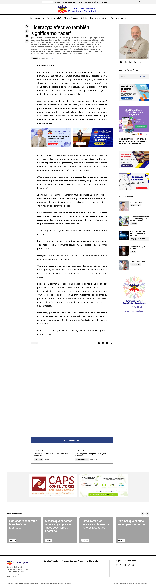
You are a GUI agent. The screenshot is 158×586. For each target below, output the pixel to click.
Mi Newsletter (93, 561)
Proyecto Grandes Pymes (73, 561)
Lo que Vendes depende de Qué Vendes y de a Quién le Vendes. (139, 219)
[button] (144, 2)
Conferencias (34, 583)
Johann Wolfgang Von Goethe (138, 248)
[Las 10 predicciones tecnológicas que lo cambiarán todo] (124, 235)
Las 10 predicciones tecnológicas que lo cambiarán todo (137, 233)
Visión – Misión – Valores (22, 583)
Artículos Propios (47, 2)
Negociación (39, 459)
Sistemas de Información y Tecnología (138, 238)
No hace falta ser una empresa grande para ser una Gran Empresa (80, 2)
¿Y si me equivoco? (137, 202)
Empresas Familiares (83, 459)
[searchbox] (129, 76)
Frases (133, 251)
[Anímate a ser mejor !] (124, 265)
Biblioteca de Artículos (64, 583)
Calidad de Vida (135, 205)
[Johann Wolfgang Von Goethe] (124, 251)
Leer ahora (111, 2)
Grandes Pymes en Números (48, 583)
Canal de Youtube (51, 561)
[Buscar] (144, 76)
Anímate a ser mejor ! (138, 261)
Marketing (134, 223)
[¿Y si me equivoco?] (124, 206)
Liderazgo (35, 58)
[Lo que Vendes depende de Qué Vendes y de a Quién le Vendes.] (124, 221)
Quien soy (10, 583)
